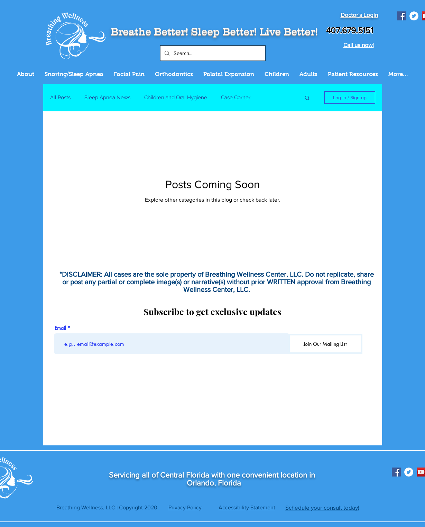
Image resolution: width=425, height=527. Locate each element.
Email (60, 328)
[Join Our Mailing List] (325, 344)
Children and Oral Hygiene (175, 97)
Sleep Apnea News (107, 97)
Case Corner (235, 97)
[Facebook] (401, 15)
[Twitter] (413, 15)
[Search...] (212, 53)
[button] (307, 98)
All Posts (60, 97)
